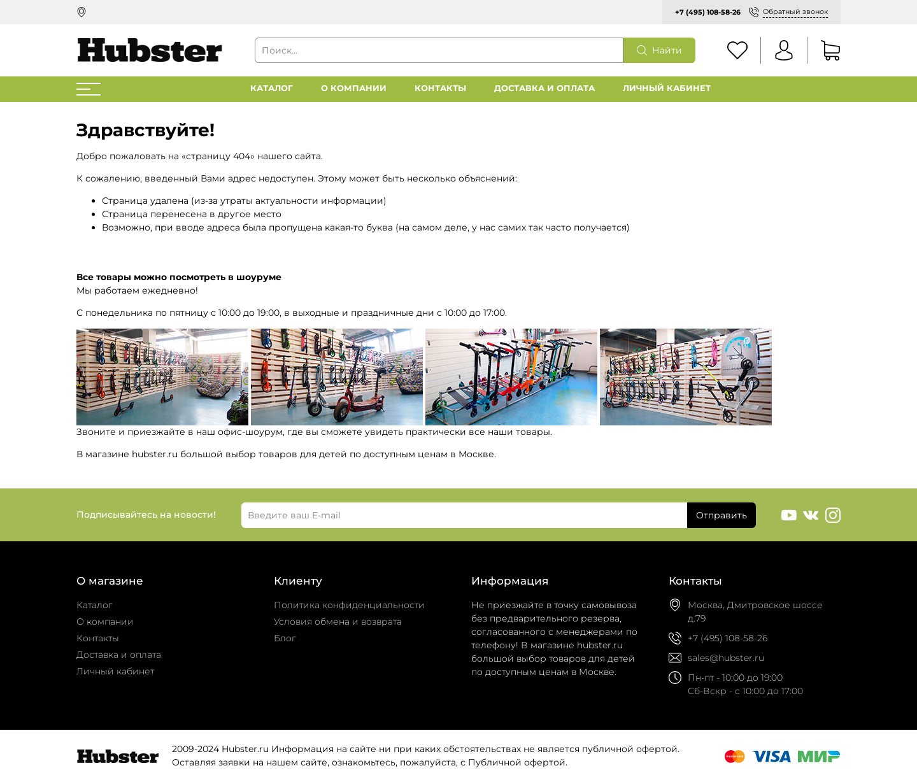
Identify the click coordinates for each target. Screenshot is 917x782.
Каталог (271, 88)
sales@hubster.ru (726, 658)
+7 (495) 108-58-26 (708, 12)
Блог (285, 638)
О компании (354, 88)
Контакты (440, 88)
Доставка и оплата (544, 88)
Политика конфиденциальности (349, 605)
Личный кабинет (667, 88)
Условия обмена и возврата (338, 621)
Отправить (721, 515)
